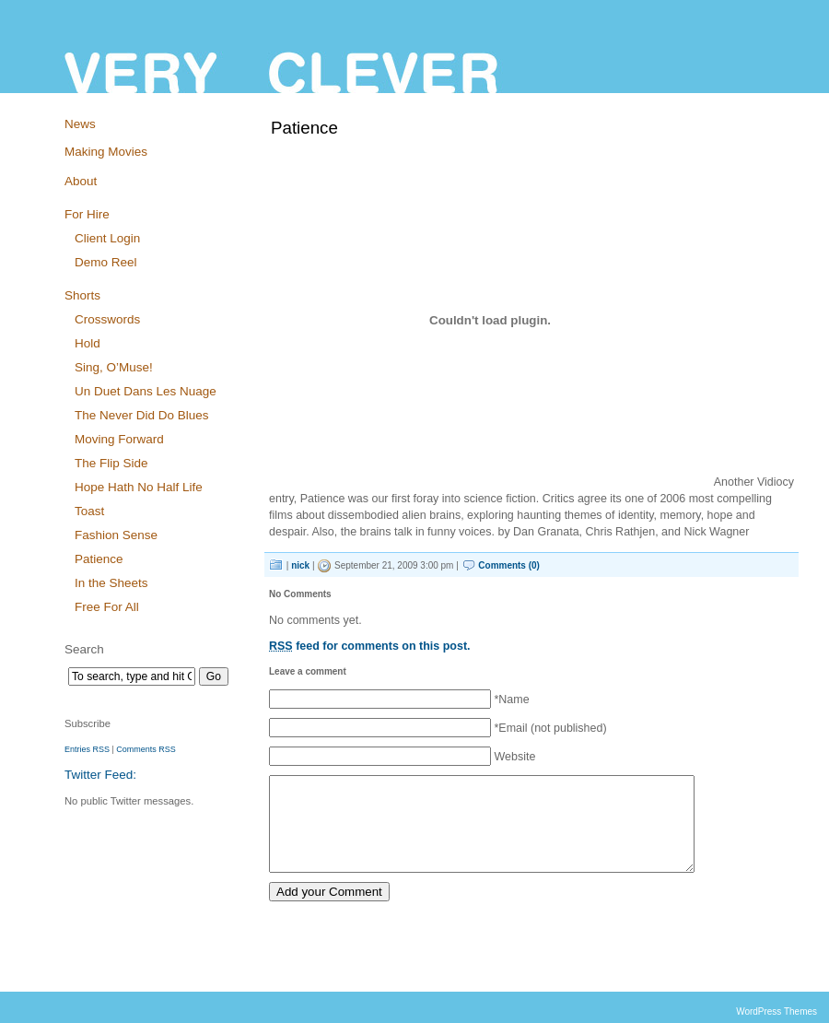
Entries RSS (87, 749)
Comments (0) (509, 565)
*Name (511, 699)
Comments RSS (145, 749)
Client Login (107, 238)
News (80, 124)
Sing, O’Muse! (114, 367)
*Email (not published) (550, 728)
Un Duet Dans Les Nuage (145, 391)
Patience (99, 559)
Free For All (107, 607)
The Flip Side (111, 463)
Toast (89, 511)
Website (514, 756)
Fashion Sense (116, 535)
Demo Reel (105, 262)
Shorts (82, 295)
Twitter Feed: (100, 775)
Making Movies (105, 152)
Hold (87, 343)
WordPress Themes (776, 1011)
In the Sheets (111, 583)
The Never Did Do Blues (141, 415)
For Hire (87, 214)
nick (300, 565)
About (80, 181)
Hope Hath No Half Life (139, 487)
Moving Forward (119, 439)
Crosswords (107, 319)
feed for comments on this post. (370, 646)
